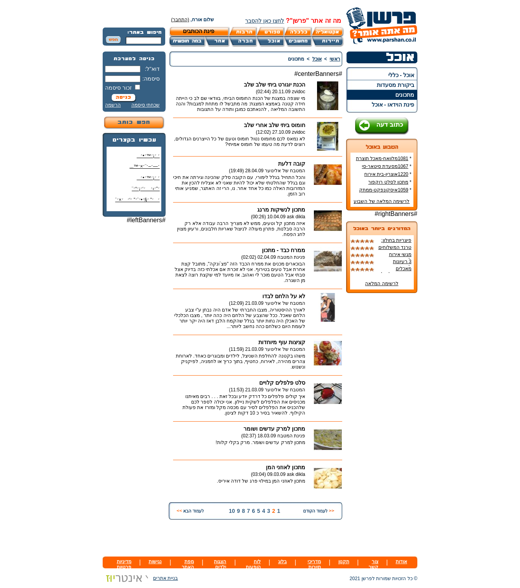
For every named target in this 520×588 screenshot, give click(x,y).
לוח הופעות (253, 564)
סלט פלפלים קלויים (282, 383)
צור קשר (373, 564)
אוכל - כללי (401, 75)
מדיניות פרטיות (124, 564)
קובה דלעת (291, 163)
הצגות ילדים (220, 564)
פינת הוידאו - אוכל (393, 104)
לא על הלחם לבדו (283, 296)
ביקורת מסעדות (395, 85)
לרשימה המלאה (381, 283)
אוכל (317, 59)
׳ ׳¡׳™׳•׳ (148, 156)
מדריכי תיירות (314, 564)
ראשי (335, 59)
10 (232, 511)
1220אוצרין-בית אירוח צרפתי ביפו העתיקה (387, 176)
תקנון (343, 561)
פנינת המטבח (291, 257)
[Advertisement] (134, 347)
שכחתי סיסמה (145, 105)
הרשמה (113, 105)
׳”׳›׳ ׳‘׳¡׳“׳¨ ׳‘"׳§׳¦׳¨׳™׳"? (144, 191)
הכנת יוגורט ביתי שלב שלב (274, 84)
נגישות (155, 561)
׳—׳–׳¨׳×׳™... (144, 166)
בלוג (282, 561)
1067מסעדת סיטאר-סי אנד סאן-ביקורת (386, 169)
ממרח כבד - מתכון (283, 250)
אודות (401, 561)
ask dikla (296, 216)
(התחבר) (180, 19)
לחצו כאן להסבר (264, 21)
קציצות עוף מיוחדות (281, 342)
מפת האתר (188, 564)
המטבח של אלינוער (285, 170)
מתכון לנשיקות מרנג (281, 209)
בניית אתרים (140, 578)
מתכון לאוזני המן (285, 467)
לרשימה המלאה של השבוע (381, 201)
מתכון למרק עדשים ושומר (274, 429)
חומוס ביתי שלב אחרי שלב (274, 125)
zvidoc (298, 91)
